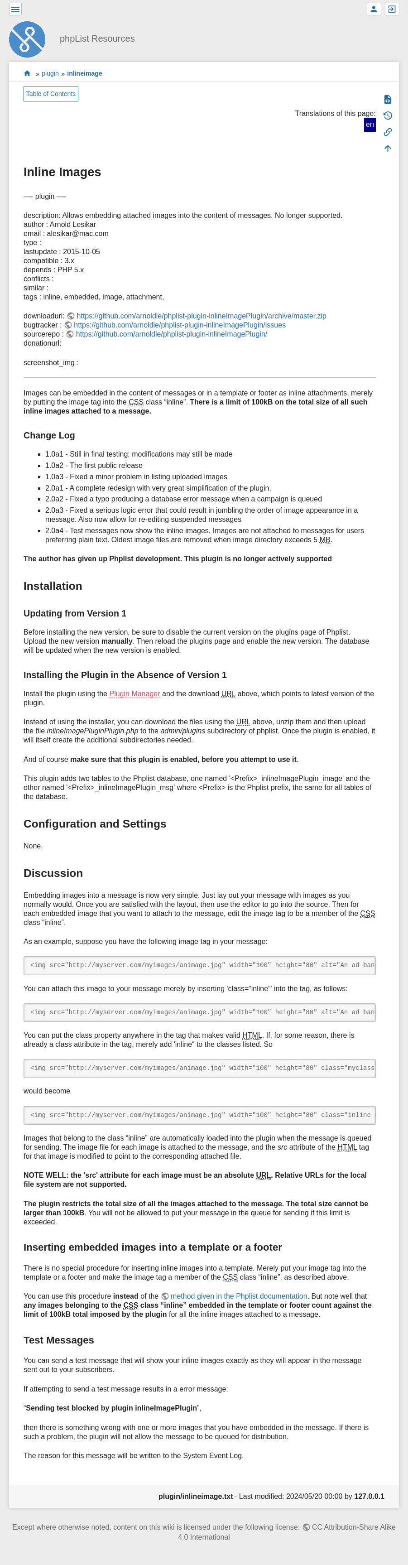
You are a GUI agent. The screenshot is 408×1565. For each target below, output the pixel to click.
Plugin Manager (134, 694)
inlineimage (84, 73)
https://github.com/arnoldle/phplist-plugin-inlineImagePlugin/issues (180, 325)
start (27, 73)
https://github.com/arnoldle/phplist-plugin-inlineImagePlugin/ (171, 334)
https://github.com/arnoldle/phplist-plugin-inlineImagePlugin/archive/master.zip (201, 316)
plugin (50, 73)
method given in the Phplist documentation (239, 1296)
